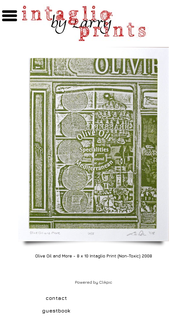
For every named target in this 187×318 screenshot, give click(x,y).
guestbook (56, 310)
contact (56, 298)
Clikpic (105, 282)
